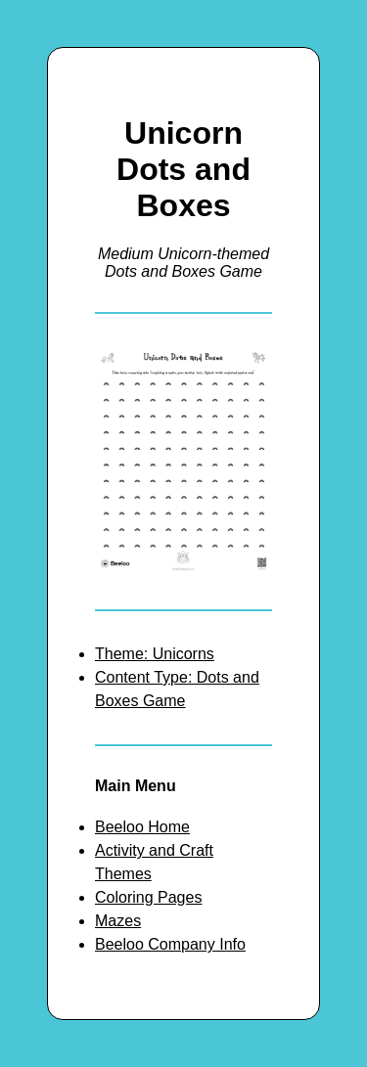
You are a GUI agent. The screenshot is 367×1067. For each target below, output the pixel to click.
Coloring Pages (148, 897)
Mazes (118, 920)
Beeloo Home (142, 827)
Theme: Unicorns (154, 653)
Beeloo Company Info (170, 944)
